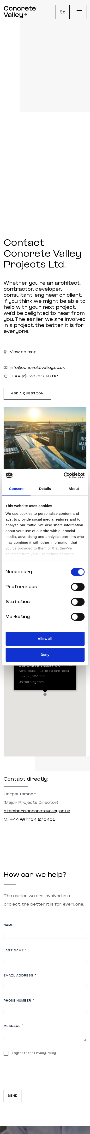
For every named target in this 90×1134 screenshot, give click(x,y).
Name (10, 925)
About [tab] (73, 489)
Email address (20, 976)
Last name (15, 950)
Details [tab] (45, 489)
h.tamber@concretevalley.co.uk (37, 811)
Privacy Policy (45, 1053)
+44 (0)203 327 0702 (31, 376)
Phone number (19, 1001)
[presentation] (40, 1074)
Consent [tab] (16, 489)
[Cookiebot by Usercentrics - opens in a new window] (64, 475)
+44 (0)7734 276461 (32, 820)
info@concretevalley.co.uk (34, 368)
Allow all (45, 639)
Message (13, 1026)
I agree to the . (34, 1053)
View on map (20, 352)
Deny (45, 655)
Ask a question (27, 393)
